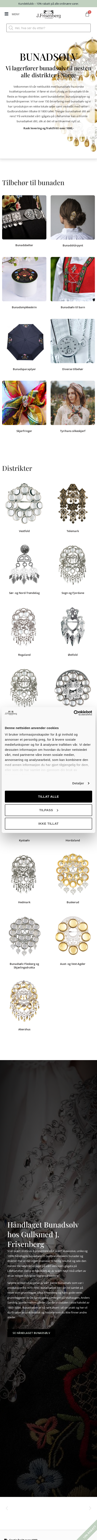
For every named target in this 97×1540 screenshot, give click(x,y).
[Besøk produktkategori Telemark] (73, 507)
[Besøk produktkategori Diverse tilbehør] (73, 345)
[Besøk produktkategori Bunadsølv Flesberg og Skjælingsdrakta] (24, 942)
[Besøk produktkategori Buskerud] (73, 878)
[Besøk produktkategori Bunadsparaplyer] (24, 345)
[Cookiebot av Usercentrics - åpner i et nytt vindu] (73, 713)
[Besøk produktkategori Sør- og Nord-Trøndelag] (24, 569)
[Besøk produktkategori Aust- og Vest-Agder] (73, 940)
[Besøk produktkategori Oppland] (24, 693)
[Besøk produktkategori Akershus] (24, 1006)
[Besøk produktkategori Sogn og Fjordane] (73, 569)
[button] (6, 1508)
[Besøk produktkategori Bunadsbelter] (24, 222)
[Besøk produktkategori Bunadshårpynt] (73, 222)
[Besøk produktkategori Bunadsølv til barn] (73, 283)
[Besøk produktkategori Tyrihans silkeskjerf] (73, 407)
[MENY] (6, 14)
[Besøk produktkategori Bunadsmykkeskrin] (24, 283)
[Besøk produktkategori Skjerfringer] (24, 407)
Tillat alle (48, 796)
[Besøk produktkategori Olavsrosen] (73, 693)
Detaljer (78, 783)
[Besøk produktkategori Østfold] (73, 631)
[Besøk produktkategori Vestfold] (24, 507)
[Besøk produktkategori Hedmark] (24, 878)
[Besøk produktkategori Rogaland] (24, 631)
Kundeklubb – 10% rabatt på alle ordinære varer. (48, 3)
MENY (15, 14)
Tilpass (48, 810)
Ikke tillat (48, 823)
